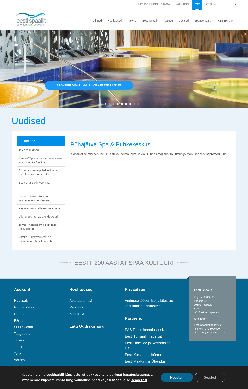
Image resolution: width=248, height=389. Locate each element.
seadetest (139, 380)
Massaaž (76, 307)
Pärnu (18, 320)
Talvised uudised (29, 150)
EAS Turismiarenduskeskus (146, 330)
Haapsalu (21, 301)
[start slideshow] (106, 104)
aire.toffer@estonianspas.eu (210, 332)
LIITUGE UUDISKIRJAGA (154, 4)
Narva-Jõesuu (25, 307)
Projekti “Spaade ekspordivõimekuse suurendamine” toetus (41, 160)
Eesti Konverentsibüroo (143, 355)
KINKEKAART (226, 20)
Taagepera (22, 334)
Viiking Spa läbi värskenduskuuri (38, 216)
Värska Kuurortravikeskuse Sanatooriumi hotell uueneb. (35, 239)
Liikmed (97, 20)
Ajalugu (168, 20)
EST (197, 4)
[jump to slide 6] (130, 104)
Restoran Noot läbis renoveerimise (39, 208)
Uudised (184, 20)
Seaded (210, 377)
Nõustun (177, 377)
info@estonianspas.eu (206, 312)
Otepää (19, 314)
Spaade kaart (202, 20)
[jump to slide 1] (110, 104)
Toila (17, 353)
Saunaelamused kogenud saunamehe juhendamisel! (34, 198)
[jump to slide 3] (118, 104)
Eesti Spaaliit (150, 20)
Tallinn (19, 340)
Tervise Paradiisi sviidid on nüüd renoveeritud (38, 226)
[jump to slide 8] (138, 104)
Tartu (18, 347)
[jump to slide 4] (122, 104)
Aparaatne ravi (80, 301)
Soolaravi (76, 314)
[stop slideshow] (142, 104)
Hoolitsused (115, 20)
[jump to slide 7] (134, 104)
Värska (19, 360)
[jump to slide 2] (114, 104)
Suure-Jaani (23, 327)
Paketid (132, 20)
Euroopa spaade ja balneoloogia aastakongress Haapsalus (38, 172)
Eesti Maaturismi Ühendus (145, 361)
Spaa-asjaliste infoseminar (34, 182)
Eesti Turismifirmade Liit (143, 336)
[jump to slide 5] (126, 104)
